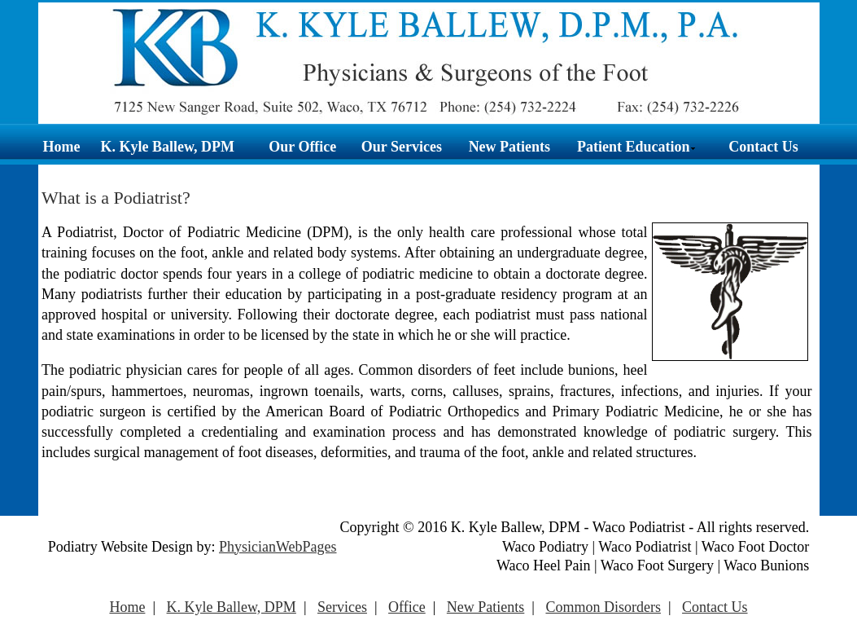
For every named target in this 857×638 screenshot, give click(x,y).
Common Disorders (603, 607)
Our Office (302, 147)
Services (342, 607)
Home (62, 147)
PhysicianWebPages (278, 547)
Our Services (401, 147)
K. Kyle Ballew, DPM (167, 147)
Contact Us (763, 147)
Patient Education (637, 147)
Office (407, 607)
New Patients (509, 147)
